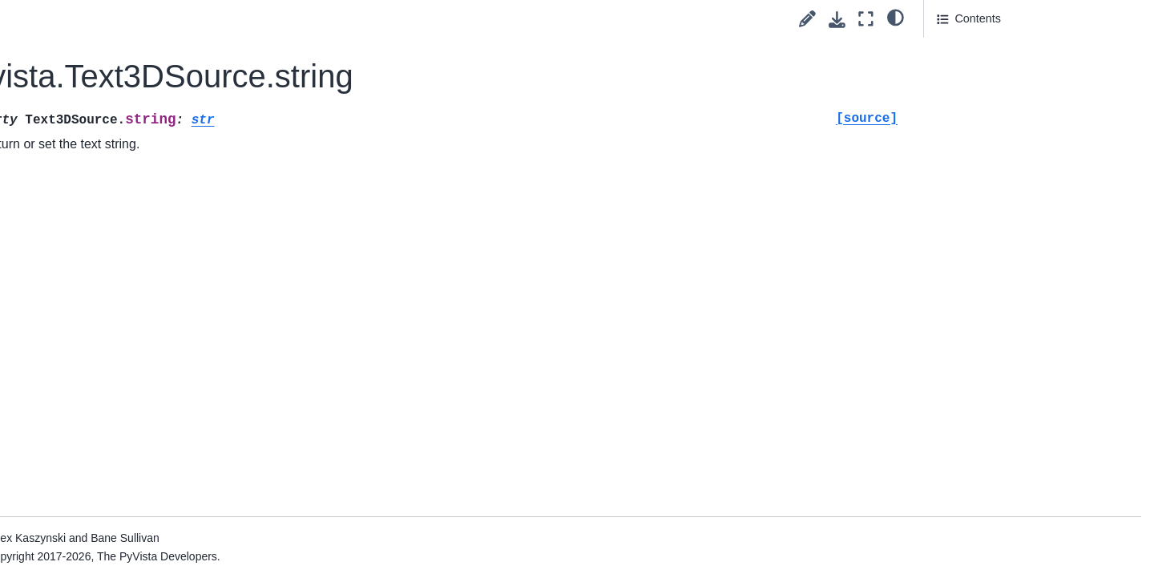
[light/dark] (895, 16)
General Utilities (100, 444)
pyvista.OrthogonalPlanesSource (148, 206)
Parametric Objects (108, 419)
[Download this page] (837, 19)
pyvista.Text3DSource (132, 368)
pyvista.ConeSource (124, 17)
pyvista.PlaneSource (124, 240)
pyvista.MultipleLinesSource (143, 170)
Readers (68, 469)
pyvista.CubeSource (124, 43)
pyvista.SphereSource (128, 316)
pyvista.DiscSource (121, 119)
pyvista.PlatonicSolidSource (143, 266)
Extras (50, 521)
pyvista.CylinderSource (131, 94)
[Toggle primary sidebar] (266, 18)
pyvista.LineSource (121, 145)
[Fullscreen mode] (866, 18)
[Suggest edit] (807, 18)
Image (75, 393)
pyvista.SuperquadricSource (144, 342)
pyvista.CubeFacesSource (139, 69)
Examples (71, 495)
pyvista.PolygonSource (130, 291)
